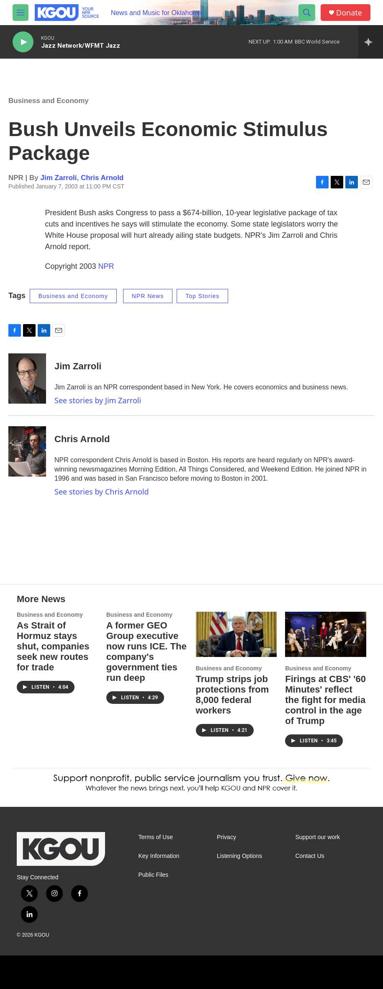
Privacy (226, 837)
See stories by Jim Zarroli (97, 400)
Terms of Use (156, 837)
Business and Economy (48, 101)
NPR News (148, 296)
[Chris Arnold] (27, 451)
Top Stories (202, 296)
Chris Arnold (102, 178)
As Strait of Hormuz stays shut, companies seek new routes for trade (53, 646)
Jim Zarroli (59, 178)
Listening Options (239, 856)
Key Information (159, 856)
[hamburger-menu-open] (20, 12)
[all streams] (370, 42)
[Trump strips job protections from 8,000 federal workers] (236, 634)
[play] (23, 42)
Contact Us (310, 856)
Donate (349, 12)
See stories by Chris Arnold (101, 492)
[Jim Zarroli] (27, 378)
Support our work (318, 837)
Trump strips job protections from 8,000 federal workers (232, 695)
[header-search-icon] (306, 12)
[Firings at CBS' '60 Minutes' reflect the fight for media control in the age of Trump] (325, 634)
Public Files (154, 875)
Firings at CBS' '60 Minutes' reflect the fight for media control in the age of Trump (325, 700)
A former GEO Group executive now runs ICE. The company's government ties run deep (146, 651)
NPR (106, 266)
